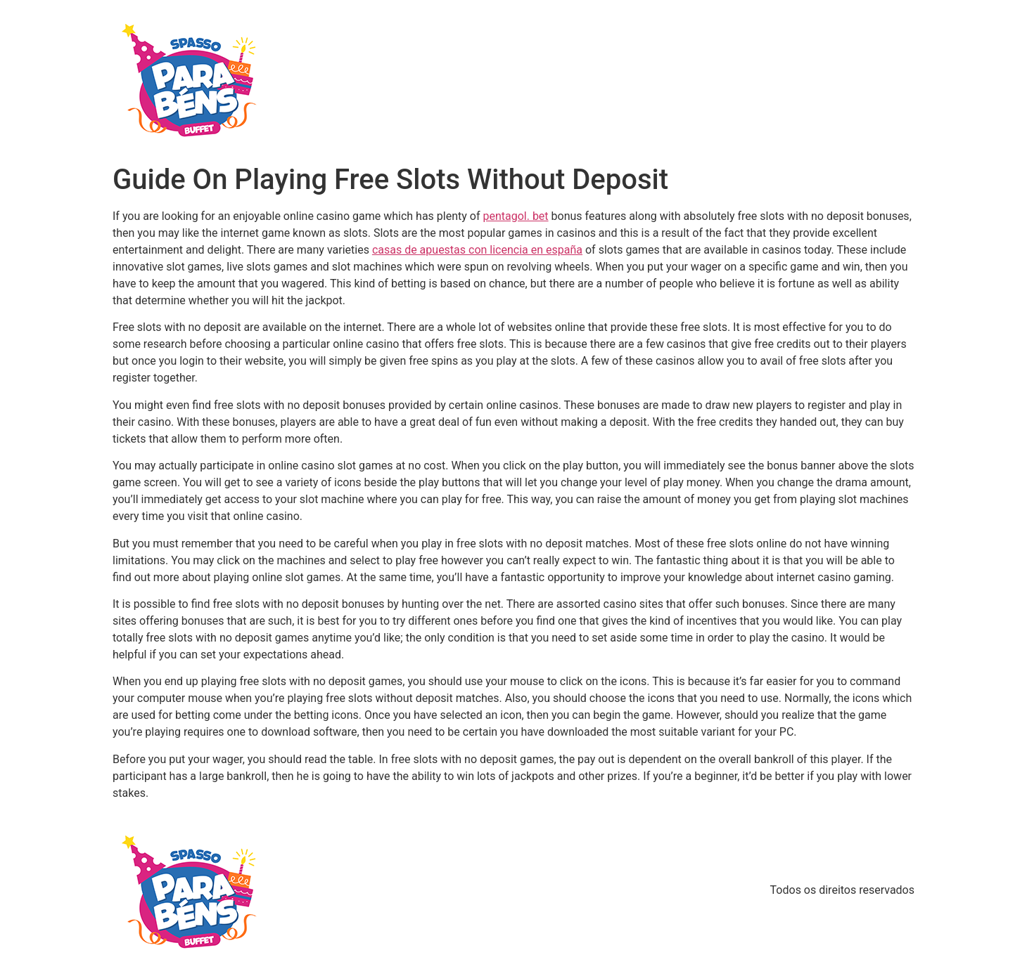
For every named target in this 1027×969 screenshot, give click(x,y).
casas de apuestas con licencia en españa (477, 249)
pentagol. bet (515, 216)
